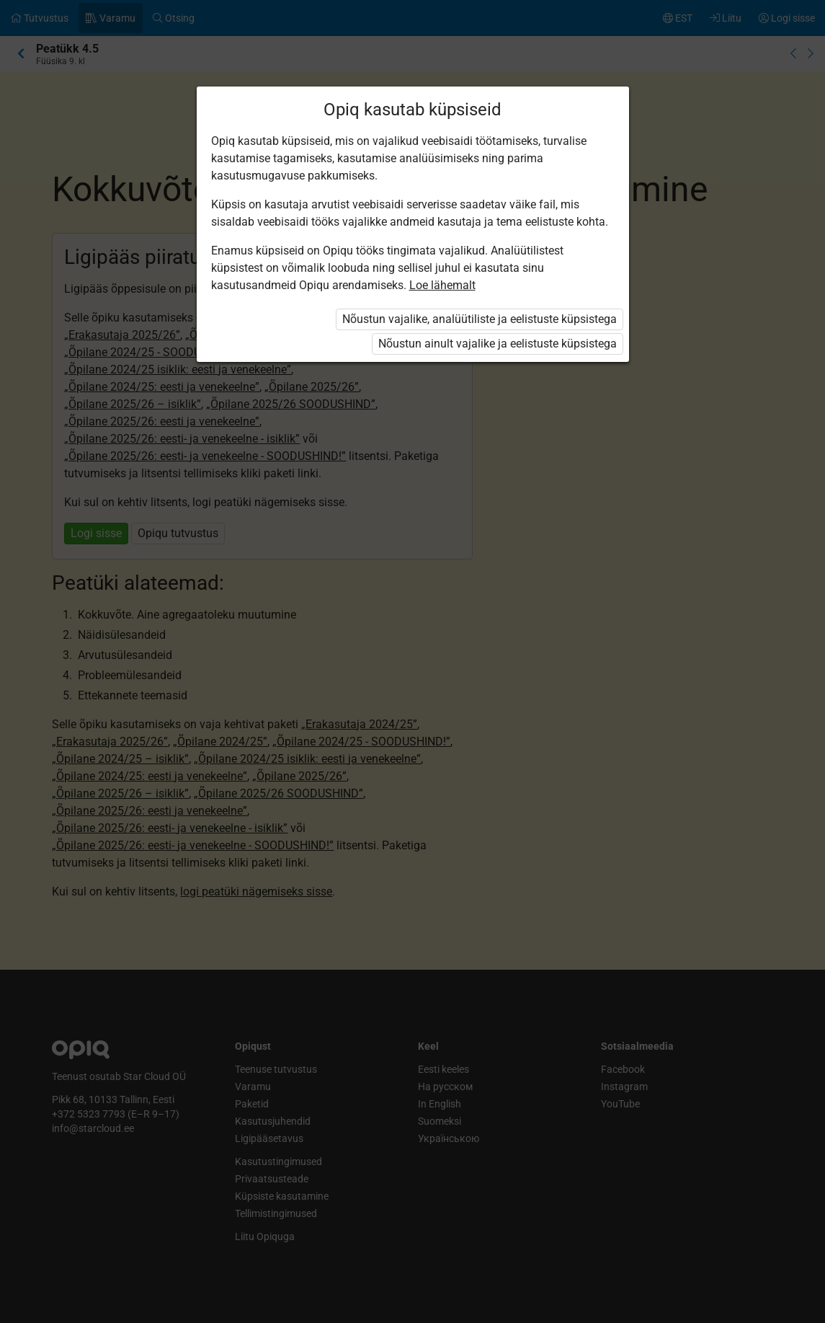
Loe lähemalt (442, 285)
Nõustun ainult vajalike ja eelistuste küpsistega (497, 343)
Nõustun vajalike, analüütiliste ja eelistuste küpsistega (479, 319)
